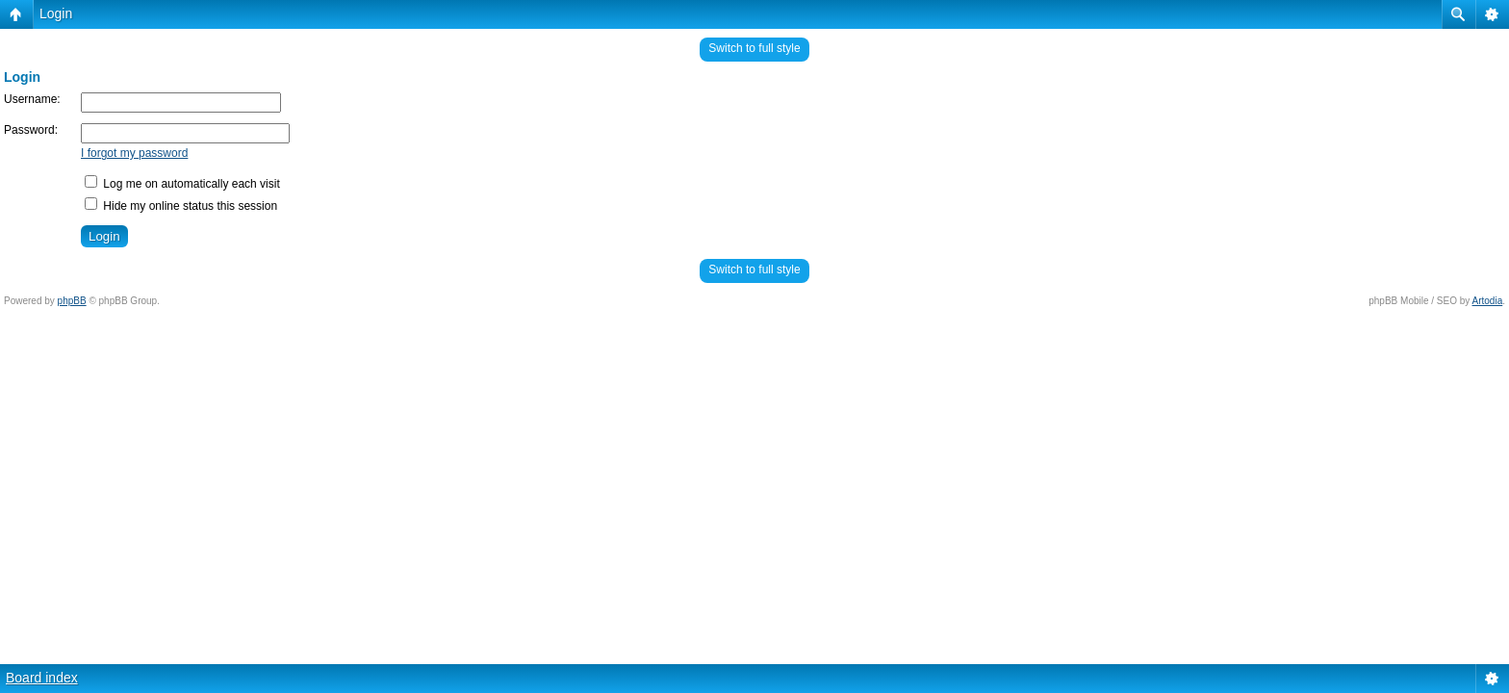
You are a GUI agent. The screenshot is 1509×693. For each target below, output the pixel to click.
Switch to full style (754, 48)
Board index (42, 677)
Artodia (1487, 300)
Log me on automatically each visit (182, 184)
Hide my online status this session (181, 206)
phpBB (72, 300)
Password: (31, 130)
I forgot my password (134, 153)
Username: (32, 99)
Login (55, 13)
